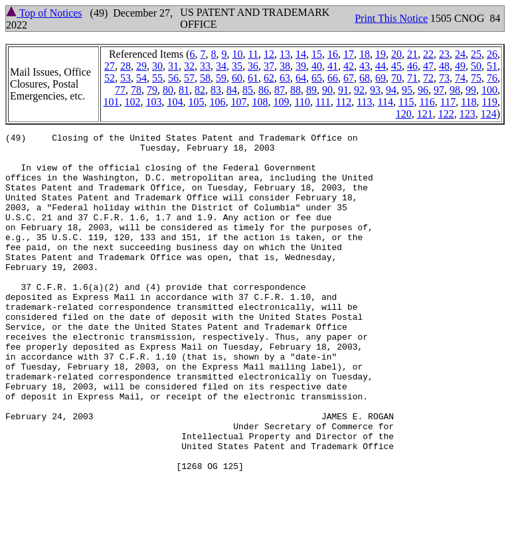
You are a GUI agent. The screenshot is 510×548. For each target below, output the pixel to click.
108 (260, 101)
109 (282, 101)
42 (348, 66)
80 (168, 90)
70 (396, 78)
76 (492, 78)
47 (428, 66)
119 (489, 101)
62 (269, 78)
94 (391, 90)
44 (380, 66)
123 (467, 113)
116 (426, 101)
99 (471, 90)
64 (301, 78)
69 (380, 78)
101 (112, 101)
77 (120, 90)
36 (253, 66)
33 (205, 66)
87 (279, 90)
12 (269, 54)
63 (285, 78)
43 (364, 66)
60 (237, 78)
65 (316, 78)
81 (184, 90)
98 (455, 90)
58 (205, 78)
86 (263, 90)
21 (412, 54)
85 (247, 90)
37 (269, 66)
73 (444, 78)
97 (439, 90)
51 (492, 66)
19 (380, 54)
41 (332, 66)
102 (133, 101)
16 (332, 54)
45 (396, 66)
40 (316, 66)
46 (412, 66)
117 (448, 101)
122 (446, 113)
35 (237, 66)
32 (189, 66)
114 (385, 101)
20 (396, 54)
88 (295, 90)
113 (364, 101)
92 (359, 90)
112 (343, 101)
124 (489, 113)
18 (364, 54)
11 (253, 54)
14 (301, 54)
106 (218, 101)
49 (460, 66)
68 (364, 78)
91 (343, 90)
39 (301, 66)
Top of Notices (44, 13)
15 (316, 54)
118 (468, 101)
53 (125, 78)
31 (173, 66)
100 (489, 90)
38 (285, 66)
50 (476, 66)
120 (404, 113)
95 (407, 90)
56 (173, 78)
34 (221, 66)
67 (348, 78)
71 (412, 78)
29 (141, 66)
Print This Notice (391, 18)
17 (348, 54)
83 (216, 90)
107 (239, 101)
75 (476, 78)
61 (253, 78)
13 (285, 54)
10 (237, 54)
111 (323, 101)
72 (428, 78)
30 (157, 66)
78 (136, 90)
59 (221, 78)
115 (406, 101)
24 (460, 54)
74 (460, 78)
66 (332, 78)
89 (311, 90)
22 (428, 54)
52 (109, 78)
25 (476, 54)
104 (175, 101)
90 (327, 90)
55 (157, 78)
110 (302, 101)
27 (109, 66)
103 (154, 101)
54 (141, 78)
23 (444, 54)
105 (197, 101)
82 (200, 90)
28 (125, 66)
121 (425, 113)
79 (152, 90)
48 (444, 66)
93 (375, 90)
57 (189, 78)
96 (423, 90)
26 (492, 54)
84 (231, 90)
